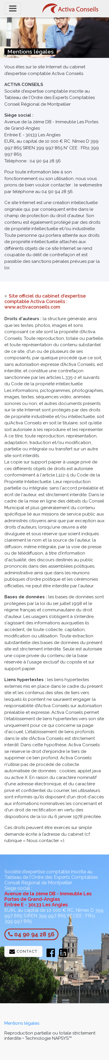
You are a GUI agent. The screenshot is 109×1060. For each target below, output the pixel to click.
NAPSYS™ (62, 1038)
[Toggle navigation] (13, 8)
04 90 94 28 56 (34, 934)
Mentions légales (21, 1023)
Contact (23, 951)
